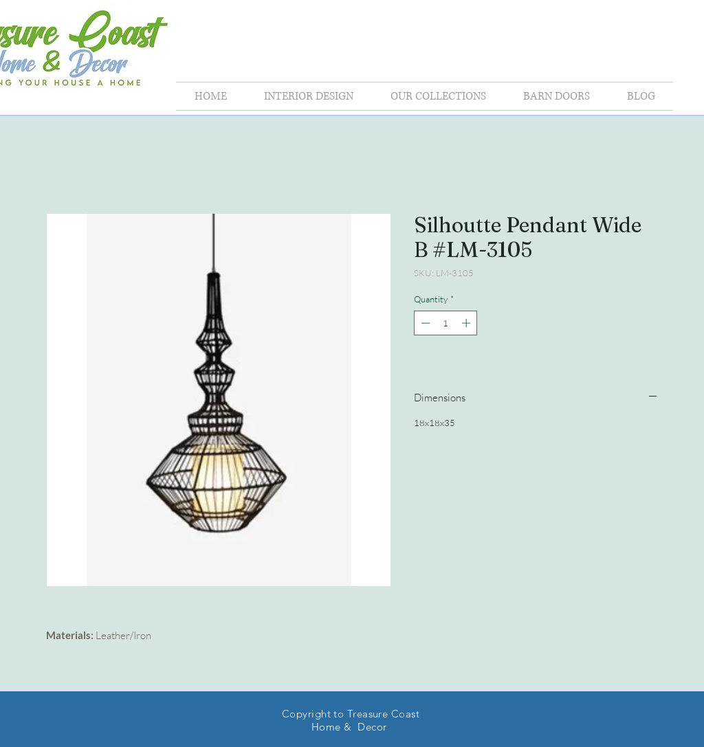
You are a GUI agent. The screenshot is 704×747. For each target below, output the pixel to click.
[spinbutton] (445, 323)
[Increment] (467, 323)
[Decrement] (424, 323)
